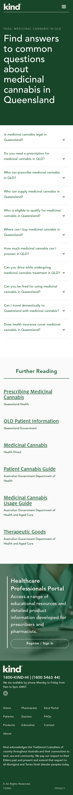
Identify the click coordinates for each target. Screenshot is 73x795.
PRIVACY (60, 788)
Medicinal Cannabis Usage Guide (25, 500)
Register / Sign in (39, 643)
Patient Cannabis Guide (30, 469)
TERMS (7, 788)
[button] (63, 6)
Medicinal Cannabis (25, 445)
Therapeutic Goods (25, 532)
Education (28, 725)
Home (7, 708)
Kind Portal (51, 708)
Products (9, 725)
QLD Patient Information (31, 421)
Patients (8, 716)
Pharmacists (29, 708)
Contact (49, 725)
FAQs (47, 716)
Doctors (26, 716)
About (7, 733)
